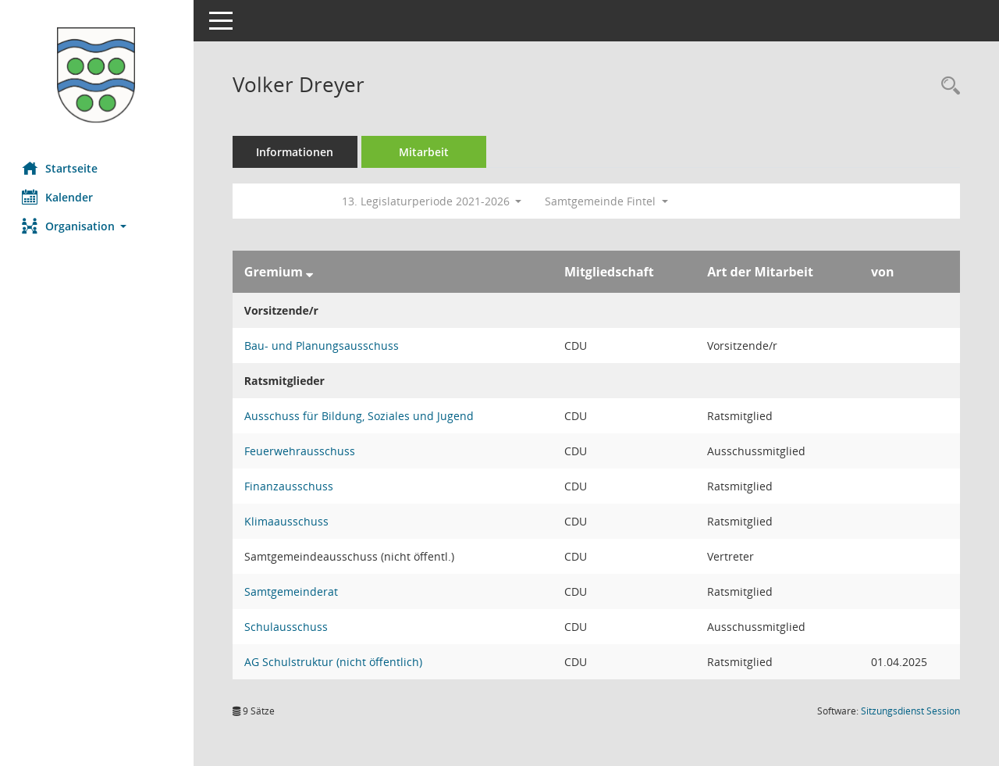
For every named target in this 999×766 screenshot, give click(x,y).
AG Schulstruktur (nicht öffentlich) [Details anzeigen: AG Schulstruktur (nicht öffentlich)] (335, 661)
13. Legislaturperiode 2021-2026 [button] (433, 201)
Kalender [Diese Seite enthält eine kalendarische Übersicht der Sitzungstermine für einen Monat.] (58, 197)
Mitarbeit (425, 151)
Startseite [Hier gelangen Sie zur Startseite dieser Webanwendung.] (61, 168)
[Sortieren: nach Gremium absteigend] (311, 271)
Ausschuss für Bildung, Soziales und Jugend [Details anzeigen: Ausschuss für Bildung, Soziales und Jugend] (360, 415)
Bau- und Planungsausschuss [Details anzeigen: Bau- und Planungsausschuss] (323, 345)
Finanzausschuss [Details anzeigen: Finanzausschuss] (290, 486)
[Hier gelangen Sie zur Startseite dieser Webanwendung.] (97, 75)
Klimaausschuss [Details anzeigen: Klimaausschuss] (288, 521)
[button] (97, 226)
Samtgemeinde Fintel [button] (608, 201)
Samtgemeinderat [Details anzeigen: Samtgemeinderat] (293, 591)
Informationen (297, 151)
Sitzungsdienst (910, 711)
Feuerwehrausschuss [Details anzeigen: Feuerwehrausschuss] (301, 451)
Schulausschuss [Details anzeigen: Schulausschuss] (287, 626)
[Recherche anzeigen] (946, 86)
